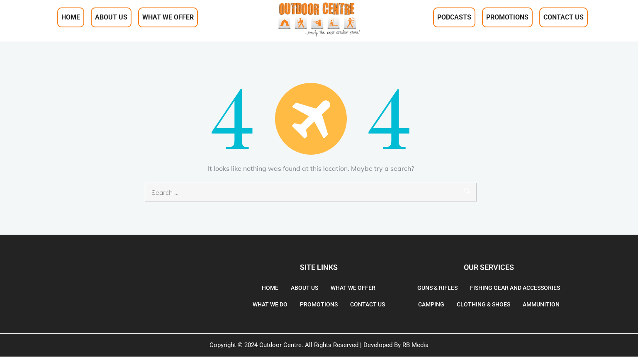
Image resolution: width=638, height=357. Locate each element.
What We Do (270, 304)
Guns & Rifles (437, 287)
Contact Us (563, 17)
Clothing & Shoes (483, 304)
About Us (111, 17)
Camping (431, 304)
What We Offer (168, 17)
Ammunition (541, 304)
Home (70, 17)
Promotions (507, 17)
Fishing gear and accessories (515, 287)
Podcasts (454, 17)
